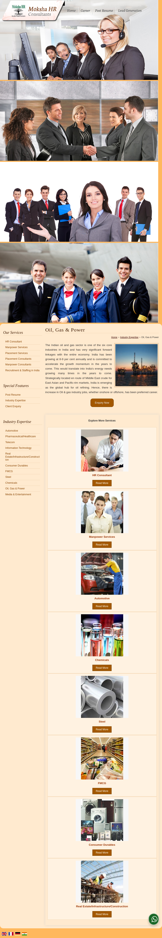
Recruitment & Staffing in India (22, 370)
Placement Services (16, 353)
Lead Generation (130, 11)
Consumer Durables (16, 465)
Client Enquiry (13, 406)
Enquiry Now (102, 402)
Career (85, 11)
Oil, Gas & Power (15, 488)
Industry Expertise (15, 400)
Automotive (11, 430)
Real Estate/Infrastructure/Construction (22, 456)
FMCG (9, 471)
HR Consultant (13, 341)
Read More (102, 483)
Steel (8, 477)
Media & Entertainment (18, 494)
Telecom (10, 442)
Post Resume (104, 11)
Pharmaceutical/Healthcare (20, 436)
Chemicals (11, 482)
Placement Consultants (18, 358)
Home (71, 11)
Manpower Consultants (18, 364)
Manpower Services (16, 347)
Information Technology (18, 448)
